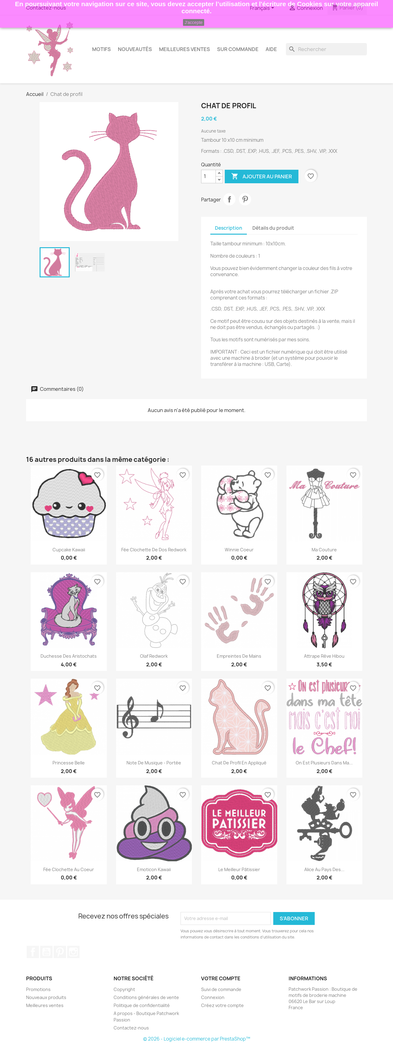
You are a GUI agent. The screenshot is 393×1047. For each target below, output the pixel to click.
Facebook (33, 952)
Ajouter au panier (261, 176)
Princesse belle (69, 763)
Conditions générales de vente (146, 997)
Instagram (73, 952)
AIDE (271, 49)
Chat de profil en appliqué (239, 763)
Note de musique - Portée (153, 763)
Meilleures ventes (45, 1005)
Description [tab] (228, 228)
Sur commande (238, 49)
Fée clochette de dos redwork (153, 550)
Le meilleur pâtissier (239, 869)
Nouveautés (135, 49)
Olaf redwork (154, 656)
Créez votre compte (222, 1005)
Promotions (38, 989)
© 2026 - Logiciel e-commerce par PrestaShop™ (196, 1039)
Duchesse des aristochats (69, 656)
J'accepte (194, 22)
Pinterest (245, 199)
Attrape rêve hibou (324, 656)
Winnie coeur (239, 550)
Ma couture (324, 550)
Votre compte (220, 978)
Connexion (212, 997)
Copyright (124, 989)
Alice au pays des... (324, 869)
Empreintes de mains (239, 656)
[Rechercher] (326, 49)
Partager (229, 199)
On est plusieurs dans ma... (324, 763)
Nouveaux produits (46, 997)
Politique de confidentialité (142, 1005)
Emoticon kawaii (154, 869)
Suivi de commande (221, 989)
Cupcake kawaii (69, 550)
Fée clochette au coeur (68, 869)
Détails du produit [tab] (273, 228)
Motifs (101, 49)
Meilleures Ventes (184, 49)
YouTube (46, 952)
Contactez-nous (131, 1028)
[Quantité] (208, 176)
